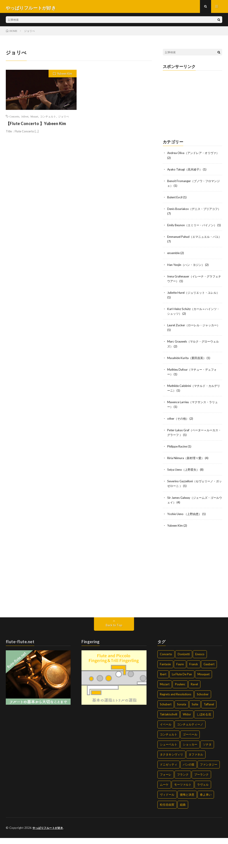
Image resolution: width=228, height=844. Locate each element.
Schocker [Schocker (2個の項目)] (203, 700)
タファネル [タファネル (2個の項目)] (196, 760)
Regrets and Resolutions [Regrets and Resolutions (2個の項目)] (175, 700)
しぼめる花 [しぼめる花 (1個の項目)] (204, 720)
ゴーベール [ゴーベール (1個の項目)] (190, 740)
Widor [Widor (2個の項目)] (187, 720)
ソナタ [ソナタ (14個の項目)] (207, 750)
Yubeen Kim (64, 76)
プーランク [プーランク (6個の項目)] (201, 780)
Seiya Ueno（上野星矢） (184, 476)
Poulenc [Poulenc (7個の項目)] (180, 690)
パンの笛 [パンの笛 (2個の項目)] (188, 770)
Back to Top (114, 631)
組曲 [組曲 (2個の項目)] (183, 811)
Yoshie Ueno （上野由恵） (185, 520)
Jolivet (24, 118)
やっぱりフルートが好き (49, 834)
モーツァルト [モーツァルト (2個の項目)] (182, 791)
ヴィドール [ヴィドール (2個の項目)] (167, 801)
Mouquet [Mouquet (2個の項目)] (203, 680)
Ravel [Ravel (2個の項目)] (194, 690)
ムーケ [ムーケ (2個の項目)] (164, 791)
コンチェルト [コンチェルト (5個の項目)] (168, 740)
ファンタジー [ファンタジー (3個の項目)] (208, 770)
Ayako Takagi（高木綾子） (185, 172)
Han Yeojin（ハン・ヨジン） (187, 271)
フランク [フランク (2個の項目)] (183, 780)
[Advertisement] (192, 105)
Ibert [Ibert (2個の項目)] (163, 680)
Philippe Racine (177, 453)
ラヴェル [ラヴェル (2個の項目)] (203, 791)
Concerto (14, 118)
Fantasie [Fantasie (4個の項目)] (165, 670)
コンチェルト (48, 118)
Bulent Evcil (175, 199)
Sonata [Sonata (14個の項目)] (181, 710)
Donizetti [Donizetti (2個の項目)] (184, 660)
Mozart (34, 118)
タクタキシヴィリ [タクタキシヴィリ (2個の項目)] (171, 760)
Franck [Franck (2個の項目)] (193, 670)
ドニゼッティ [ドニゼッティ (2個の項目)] (168, 770)
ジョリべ (63, 118)
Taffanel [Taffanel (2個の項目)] (209, 710)
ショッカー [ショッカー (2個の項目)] (190, 750)
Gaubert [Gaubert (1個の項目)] (209, 670)
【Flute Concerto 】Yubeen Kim (36, 125)
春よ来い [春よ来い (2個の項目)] (206, 801)
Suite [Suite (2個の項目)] (195, 710)
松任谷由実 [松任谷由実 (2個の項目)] (167, 811)
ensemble (174, 260)
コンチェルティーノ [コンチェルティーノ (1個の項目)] (190, 730)
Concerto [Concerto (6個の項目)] (166, 660)
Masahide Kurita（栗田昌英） (188, 364)
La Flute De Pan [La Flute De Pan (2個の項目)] (182, 680)
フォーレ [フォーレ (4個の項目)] (165, 780)
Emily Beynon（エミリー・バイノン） (193, 227)
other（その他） (179, 425)
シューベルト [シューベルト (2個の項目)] (168, 750)
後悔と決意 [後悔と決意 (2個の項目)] (187, 801)
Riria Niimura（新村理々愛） (186, 464)
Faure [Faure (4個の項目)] (180, 670)
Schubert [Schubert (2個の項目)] (165, 710)
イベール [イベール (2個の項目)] (165, 730)
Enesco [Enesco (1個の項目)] (199, 660)
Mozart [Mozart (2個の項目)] (164, 690)
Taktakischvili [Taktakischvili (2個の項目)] (168, 720)
